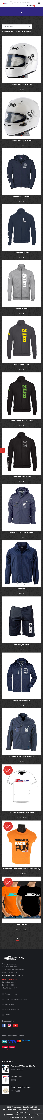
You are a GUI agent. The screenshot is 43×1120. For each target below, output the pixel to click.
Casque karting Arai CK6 (21, 84)
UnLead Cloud (29, 1117)
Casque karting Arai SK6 (21, 140)
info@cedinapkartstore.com (12, 975)
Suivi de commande (12, 1010)
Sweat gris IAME (21, 308)
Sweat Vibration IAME (21, 476)
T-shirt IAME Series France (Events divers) (21, 869)
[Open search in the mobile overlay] (22, 2)
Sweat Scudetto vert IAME (21, 420)
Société (7, 1015)
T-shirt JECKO (21, 925)
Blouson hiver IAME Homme (21, 532)
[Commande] (17, 26)
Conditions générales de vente (16, 999)
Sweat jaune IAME (21, 364)
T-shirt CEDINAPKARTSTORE (21, 812)
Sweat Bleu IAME (21, 252)
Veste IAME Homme (21, 700)
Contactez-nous (11, 994)
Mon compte (9, 1004)
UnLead (12, 1117)
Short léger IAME (21, 644)
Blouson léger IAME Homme (21, 756)
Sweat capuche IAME (21, 196)
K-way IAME (21, 588)
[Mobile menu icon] (39, 3)
